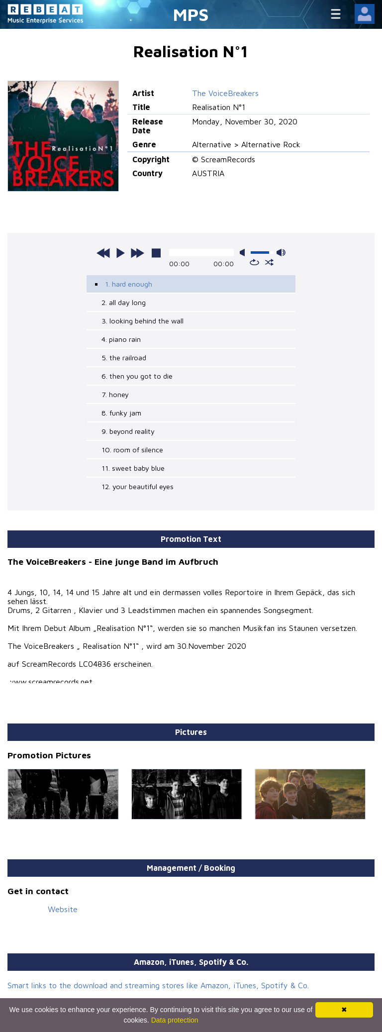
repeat (254, 262)
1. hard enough (128, 284)
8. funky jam (121, 413)
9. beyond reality (128, 431)
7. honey (115, 394)
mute (244, 252)
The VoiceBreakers (225, 93)
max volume (281, 252)
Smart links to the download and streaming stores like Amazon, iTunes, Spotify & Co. (158, 985)
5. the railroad (123, 357)
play (120, 253)
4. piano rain (121, 339)
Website (63, 909)
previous (103, 253)
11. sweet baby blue (133, 468)
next (137, 253)
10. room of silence (132, 449)
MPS (191, 14)
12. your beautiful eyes (137, 486)
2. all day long (123, 302)
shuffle (269, 262)
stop (156, 253)
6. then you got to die (137, 376)
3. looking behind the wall (142, 320)
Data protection (174, 1020)
